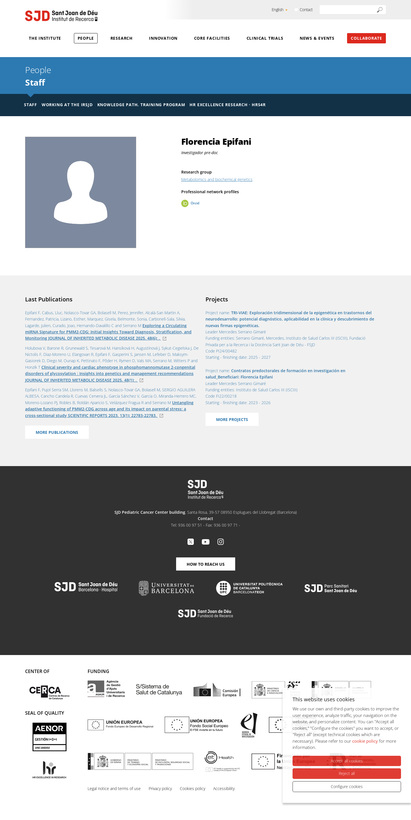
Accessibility (224, 788)
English (277, 9)
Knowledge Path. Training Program (141, 104)
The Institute (45, 38)
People (86, 38)
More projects (232, 419)
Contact (306, 9)
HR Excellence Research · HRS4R (227, 104)
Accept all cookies (347, 760)
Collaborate (366, 38)
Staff (35, 82)
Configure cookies (347, 786)
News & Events (317, 38)
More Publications (57, 432)
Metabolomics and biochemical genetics (217, 179)
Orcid (195, 203)
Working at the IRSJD (67, 104)
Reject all (347, 773)
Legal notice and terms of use (114, 788)
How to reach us (206, 564)
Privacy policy (160, 788)
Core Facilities (212, 38)
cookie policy (365, 741)
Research (121, 38)
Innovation (163, 38)
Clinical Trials (265, 38)
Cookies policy (192, 788)
